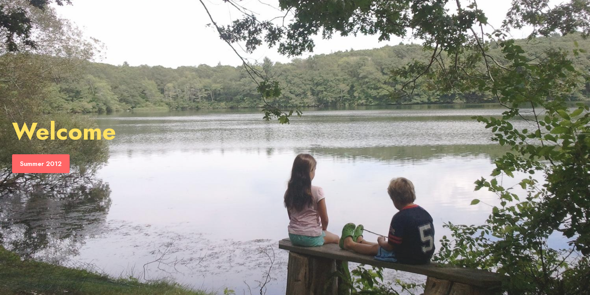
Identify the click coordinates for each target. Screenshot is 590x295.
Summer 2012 (41, 164)
